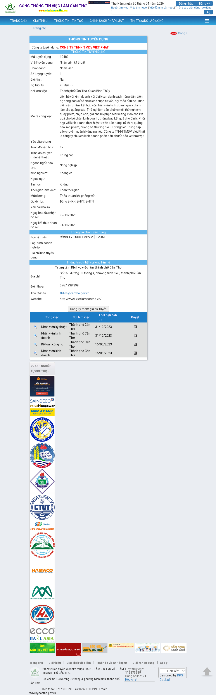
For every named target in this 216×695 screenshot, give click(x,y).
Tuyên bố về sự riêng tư (111, 662)
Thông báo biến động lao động (193, 7)
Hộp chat (131, 679)
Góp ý (163, 662)
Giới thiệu (54, 662)
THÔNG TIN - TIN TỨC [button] (68, 21)
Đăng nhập (186, 3)
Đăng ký (204, 3)
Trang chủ (40, 28)
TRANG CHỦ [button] (18, 21)
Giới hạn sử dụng (143, 662)
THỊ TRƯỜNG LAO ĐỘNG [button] (146, 21)
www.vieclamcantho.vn (3, 20)
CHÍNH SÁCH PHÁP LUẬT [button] (107, 21)
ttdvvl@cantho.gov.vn (74, 293)
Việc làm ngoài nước (161, 7)
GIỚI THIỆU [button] (40, 21)
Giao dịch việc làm (78, 662)
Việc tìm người (138, 7)
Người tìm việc (119, 7)
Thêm (207, 20)
